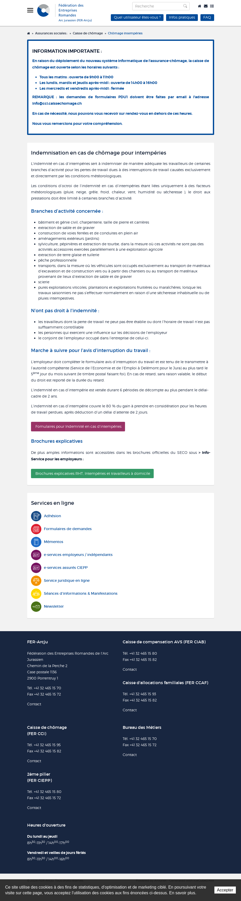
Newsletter (47, 606)
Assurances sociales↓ (51, 33)
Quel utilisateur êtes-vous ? (137, 17)
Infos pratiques (182, 17)
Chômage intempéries (125, 33)
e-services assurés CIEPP (59, 567)
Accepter (225, 890)
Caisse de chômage (88, 33)
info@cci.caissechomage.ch (57, 103)
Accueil (199, 6)
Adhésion (46, 516)
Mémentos (47, 542)
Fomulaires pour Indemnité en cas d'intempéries (78, 426)
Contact (206, 6)
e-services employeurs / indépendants (72, 555)
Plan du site (212, 6)
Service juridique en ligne (60, 580)
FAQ (207, 17)
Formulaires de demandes (61, 529)
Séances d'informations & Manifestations (74, 593)
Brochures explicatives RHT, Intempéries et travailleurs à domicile (92, 473)
